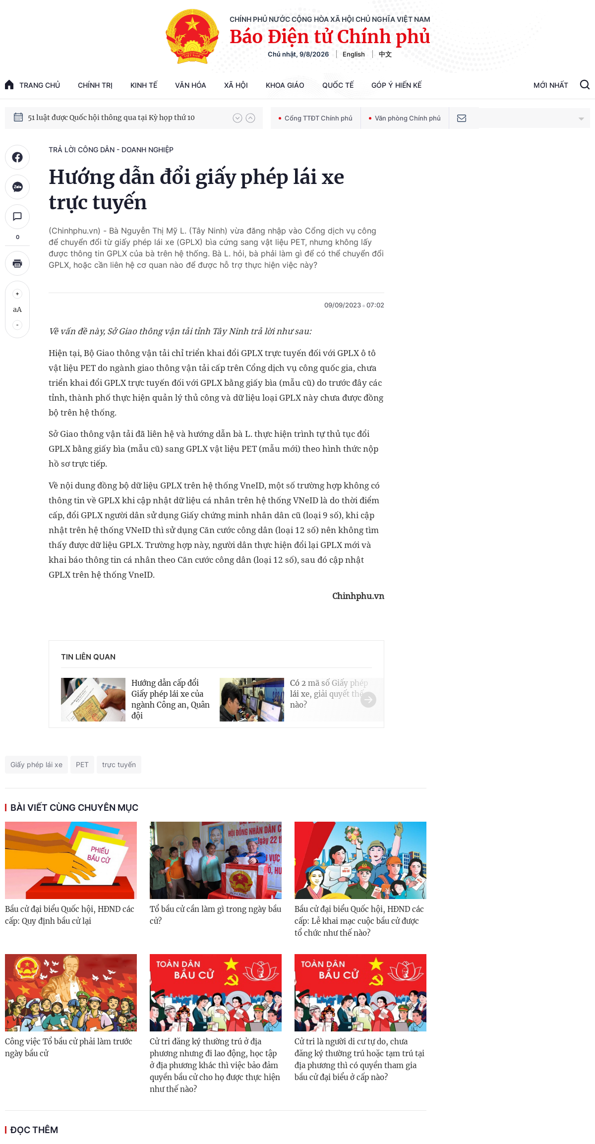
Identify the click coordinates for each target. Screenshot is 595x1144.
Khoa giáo (285, 85)
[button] (237, 118)
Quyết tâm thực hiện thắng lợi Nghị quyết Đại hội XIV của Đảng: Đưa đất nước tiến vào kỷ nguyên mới (125, 117)
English (354, 54)
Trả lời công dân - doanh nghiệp (111, 149)
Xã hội (236, 85)
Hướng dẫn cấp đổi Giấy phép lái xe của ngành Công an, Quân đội (170, 699)
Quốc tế (338, 85)
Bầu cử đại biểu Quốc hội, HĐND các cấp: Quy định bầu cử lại (69, 915)
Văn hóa (190, 85)
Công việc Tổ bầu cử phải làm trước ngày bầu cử (68, 1047)
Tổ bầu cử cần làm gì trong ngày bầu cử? (215, 915)
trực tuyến (119, 764)
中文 (385, 54)
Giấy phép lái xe (36, 764)
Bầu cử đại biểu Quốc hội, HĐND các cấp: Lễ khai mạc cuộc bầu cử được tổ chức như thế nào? (359, 921)
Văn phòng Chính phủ (405, 118)
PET (82, 764)
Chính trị (95, 85)
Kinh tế (143, 85)
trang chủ (32, 84)
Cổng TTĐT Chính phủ (316, 118)
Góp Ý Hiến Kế (396, 85)
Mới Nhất (551, 85)
